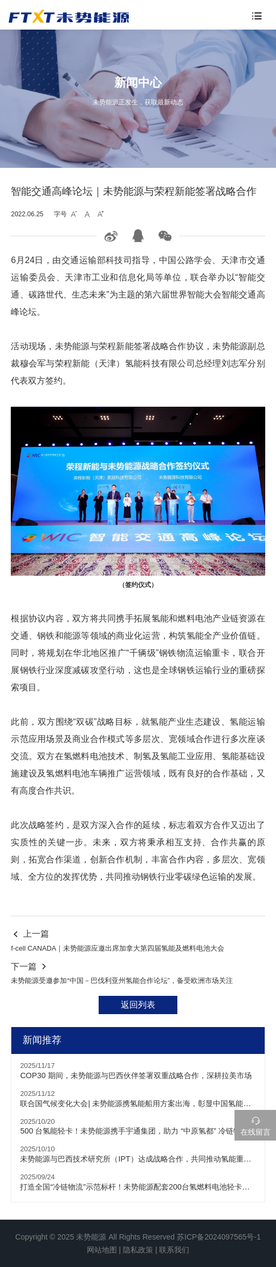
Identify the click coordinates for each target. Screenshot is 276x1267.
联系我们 (174, 1249)
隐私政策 (138, 1249)
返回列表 (138, 1004)
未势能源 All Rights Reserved (125, 1237)
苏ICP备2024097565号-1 (219, 1237)
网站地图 (102, 1249)
